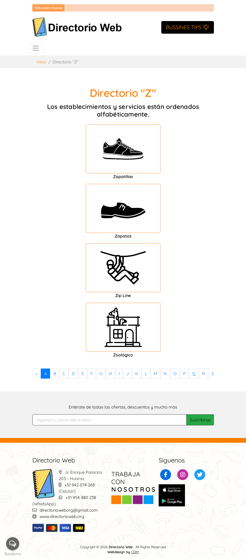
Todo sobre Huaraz (48, 8)
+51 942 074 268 (79, 484)
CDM (135, 552)
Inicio (41, 61)
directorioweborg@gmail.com (69, 510)
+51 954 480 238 (81, 497)
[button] (166, 474)
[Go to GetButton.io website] (12, 553)
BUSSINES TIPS (187, 27)
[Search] (109, 419)
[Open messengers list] (12, 543)
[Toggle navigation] (35, 48)
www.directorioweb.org (62, 516)
